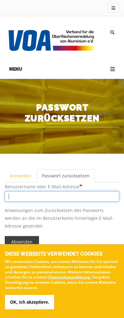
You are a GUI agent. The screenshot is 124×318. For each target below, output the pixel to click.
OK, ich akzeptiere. (29, 303)
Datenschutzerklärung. (69, 279)
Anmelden (20, 176)
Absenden (21, 242)
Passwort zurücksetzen (66, 176)
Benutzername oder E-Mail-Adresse (42, 187)
